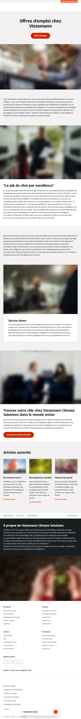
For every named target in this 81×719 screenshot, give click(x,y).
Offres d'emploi (32, 516)
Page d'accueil (8, 516)
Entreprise (20, 516)
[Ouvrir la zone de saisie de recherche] (75, 7)
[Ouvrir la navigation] (78, 7)
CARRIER (23, 717)
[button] (72, 516)
